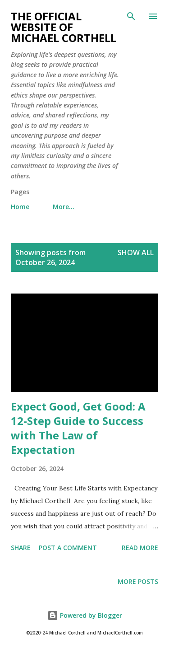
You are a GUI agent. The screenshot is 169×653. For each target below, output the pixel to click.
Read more (140, 547)
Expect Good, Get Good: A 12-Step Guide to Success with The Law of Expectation (78, 428)
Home (20, 206)
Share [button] (21, 547)
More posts (138, 581)
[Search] (131, 16)
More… (63, 206)
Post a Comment (68, 547)
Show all (136, 252)
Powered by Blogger (84, 615)
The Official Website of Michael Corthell (63, 27)
